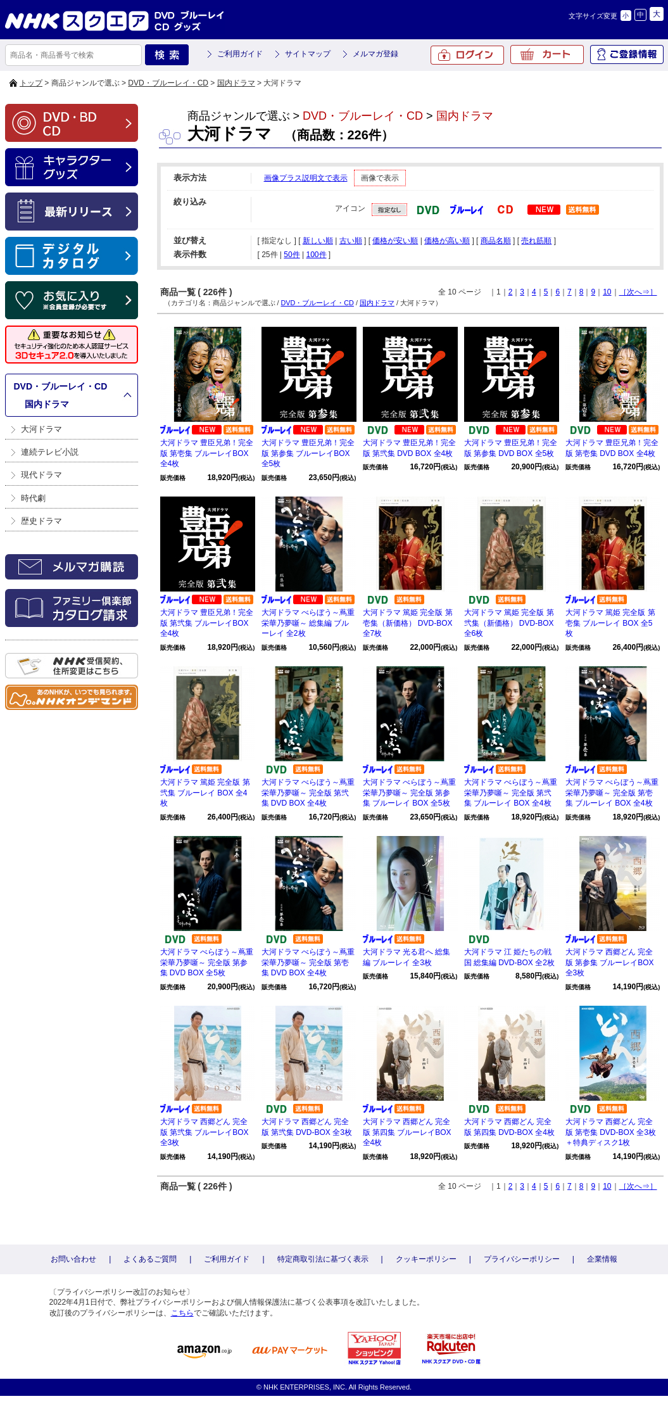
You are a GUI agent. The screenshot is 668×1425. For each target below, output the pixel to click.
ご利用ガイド (240, 53)
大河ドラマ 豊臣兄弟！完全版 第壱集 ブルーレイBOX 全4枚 (206, 453)
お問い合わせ (73, 1259)
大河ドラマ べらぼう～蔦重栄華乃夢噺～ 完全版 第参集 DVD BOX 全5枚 (206, 962)
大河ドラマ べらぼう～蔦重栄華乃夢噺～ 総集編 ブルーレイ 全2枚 (308, 623)
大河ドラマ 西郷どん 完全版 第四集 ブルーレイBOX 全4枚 (407, 1132)
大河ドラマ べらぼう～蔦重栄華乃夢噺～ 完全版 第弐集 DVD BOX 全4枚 (308, 793)
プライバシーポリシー (522, 1259)
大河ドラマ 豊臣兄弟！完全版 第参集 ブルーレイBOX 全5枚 (308, 453)
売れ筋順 (536, 240)
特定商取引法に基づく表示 (323, 1259)
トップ (31, 83)
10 (607, 292)
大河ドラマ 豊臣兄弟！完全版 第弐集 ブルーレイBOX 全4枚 (206, 623)
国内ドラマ (236, 83)
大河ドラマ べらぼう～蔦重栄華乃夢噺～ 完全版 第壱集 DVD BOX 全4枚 (308, 962)
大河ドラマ (41, 429)
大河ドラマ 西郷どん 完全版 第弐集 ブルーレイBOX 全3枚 (204, 1132)
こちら (182, 1312)
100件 (316, 254)
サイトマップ (308, 53)
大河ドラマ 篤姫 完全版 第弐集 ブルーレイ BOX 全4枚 (205, 793)
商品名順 (496, 240)
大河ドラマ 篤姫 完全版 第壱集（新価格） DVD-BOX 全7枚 (408, 623)
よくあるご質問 (150, 1259)
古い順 (350, 240)
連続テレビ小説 (50, 452)
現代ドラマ (41, 474)
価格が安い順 (395, 240)
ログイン (467, 55)
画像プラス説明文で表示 (306, 178)
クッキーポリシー (426, 1259)
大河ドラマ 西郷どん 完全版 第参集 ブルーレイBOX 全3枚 (609, 962)
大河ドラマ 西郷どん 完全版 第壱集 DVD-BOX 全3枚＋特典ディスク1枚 (610, 1132)
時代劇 (33, 498)
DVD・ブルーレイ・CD (168, 83)
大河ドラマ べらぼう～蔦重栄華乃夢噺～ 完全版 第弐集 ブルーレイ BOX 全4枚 (510, 793)
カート (547, 54)
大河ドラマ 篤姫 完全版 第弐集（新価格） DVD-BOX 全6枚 (509, 623)
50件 (291, 254)
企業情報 (602, 1259)
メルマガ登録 (375, 53)
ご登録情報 (627, 54)
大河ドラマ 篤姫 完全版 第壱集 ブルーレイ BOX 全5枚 (610, 623)
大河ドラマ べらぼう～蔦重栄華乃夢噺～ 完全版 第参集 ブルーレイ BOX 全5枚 (409, 793)
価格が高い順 (447, 240)
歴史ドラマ (41, 521)
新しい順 (318, 240)
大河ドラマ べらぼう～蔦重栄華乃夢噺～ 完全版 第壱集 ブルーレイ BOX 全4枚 (612, 793)
